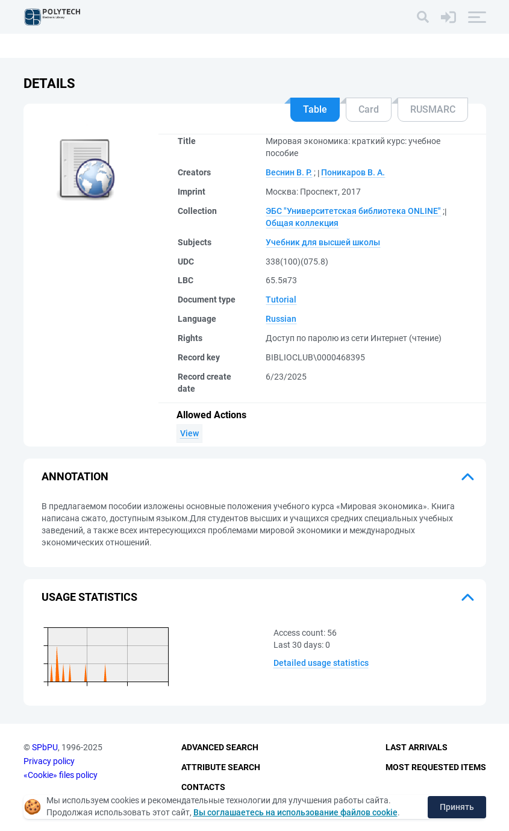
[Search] (423, 17)
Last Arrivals (417, 747)
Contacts (203, 787)
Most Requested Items (436, 767)
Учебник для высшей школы (323, 242)
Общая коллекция (302, 223)
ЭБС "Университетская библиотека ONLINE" (353, 211)
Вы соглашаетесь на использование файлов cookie (295, 812)
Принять (457, 807)
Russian (281, 319)
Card (368, 109)
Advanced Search (219, 747)
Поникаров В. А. (353, 172)
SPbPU (45, 747)
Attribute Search (220, 767)
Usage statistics (89, 597)
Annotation (75, 476)
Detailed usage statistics (321, 663)
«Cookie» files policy (60, 775)
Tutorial (281, 299)
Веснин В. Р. (289, 172)
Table (315, 109)
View (189, 433)
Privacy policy (49, 761)
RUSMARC (432, 109)
